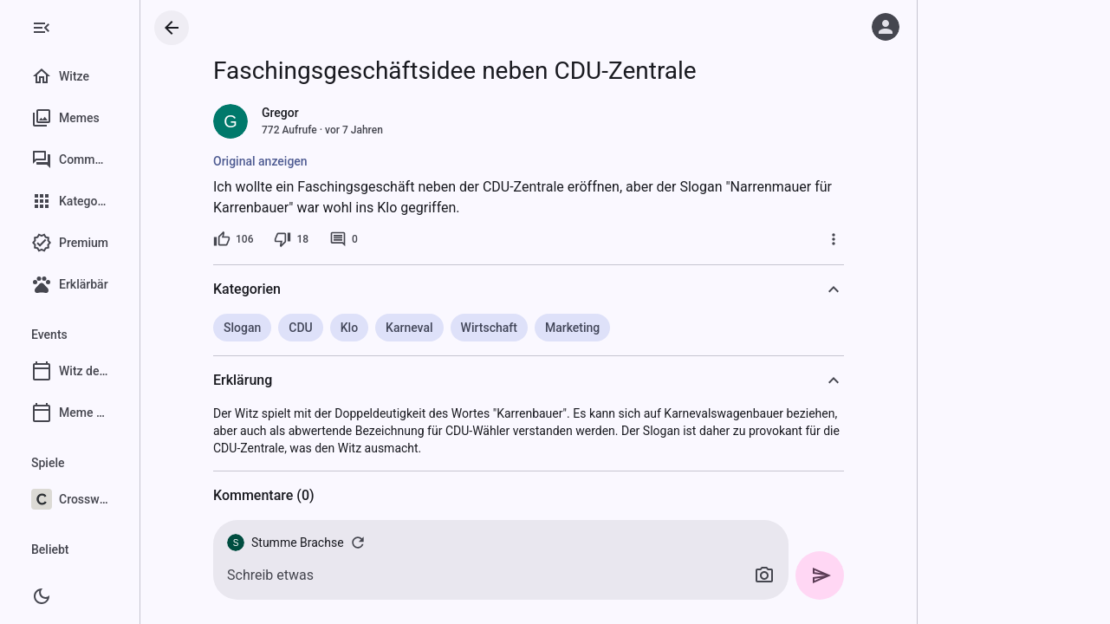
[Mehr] (875, 239)
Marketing (613, 328)
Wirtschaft (530, 328)
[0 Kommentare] (385, 239)
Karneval (451, 328)
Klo (390, 328)
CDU (342, 328)
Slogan (283, 328)
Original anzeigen (302, 161)
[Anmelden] (885, 27)
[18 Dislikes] (332, 239)
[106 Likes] (274, 239)
